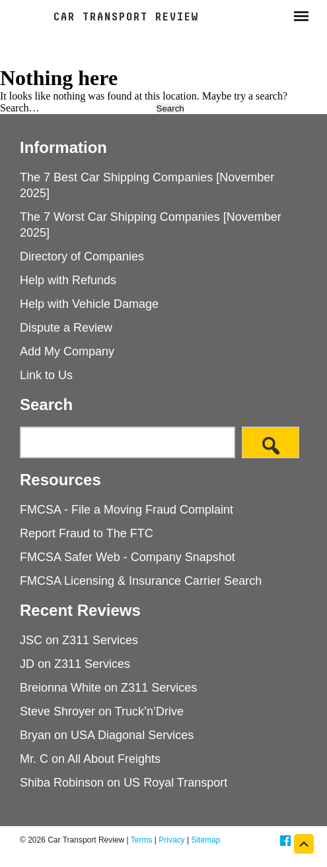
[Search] (270, 442)
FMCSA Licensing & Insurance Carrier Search (141, 580)
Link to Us (46, 375)
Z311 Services (100, 640)
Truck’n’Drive (149, 711)
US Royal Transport (175, 782)
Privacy (171, 840)
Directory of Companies (82, 256)
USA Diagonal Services (132, 735)
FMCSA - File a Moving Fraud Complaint (126, 509)
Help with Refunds (68, 280)
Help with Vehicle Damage (89, 304)
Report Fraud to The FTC (86, 533)
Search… (20, 107)
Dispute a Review (66, 327)
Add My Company (67, 351)
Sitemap (205, 840)
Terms (142, 840)
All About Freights (114, 758)
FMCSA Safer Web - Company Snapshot (127, 557)
